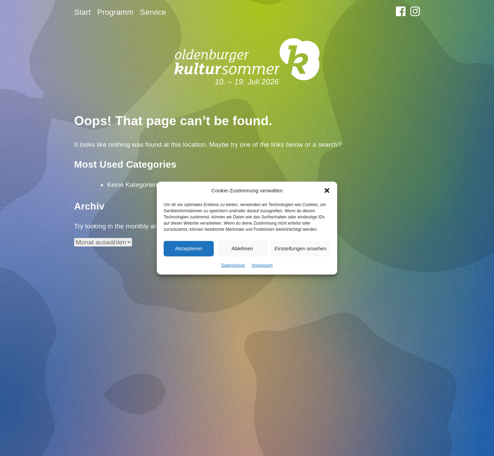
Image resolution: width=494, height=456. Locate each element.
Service (153, 12)
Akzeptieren (188, 248)
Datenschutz (233, 265)
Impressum (262, 265)
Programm (115, 12)
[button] (327, 190)
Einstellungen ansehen (300, 248)
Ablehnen (242, 248)
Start (82, 12)
